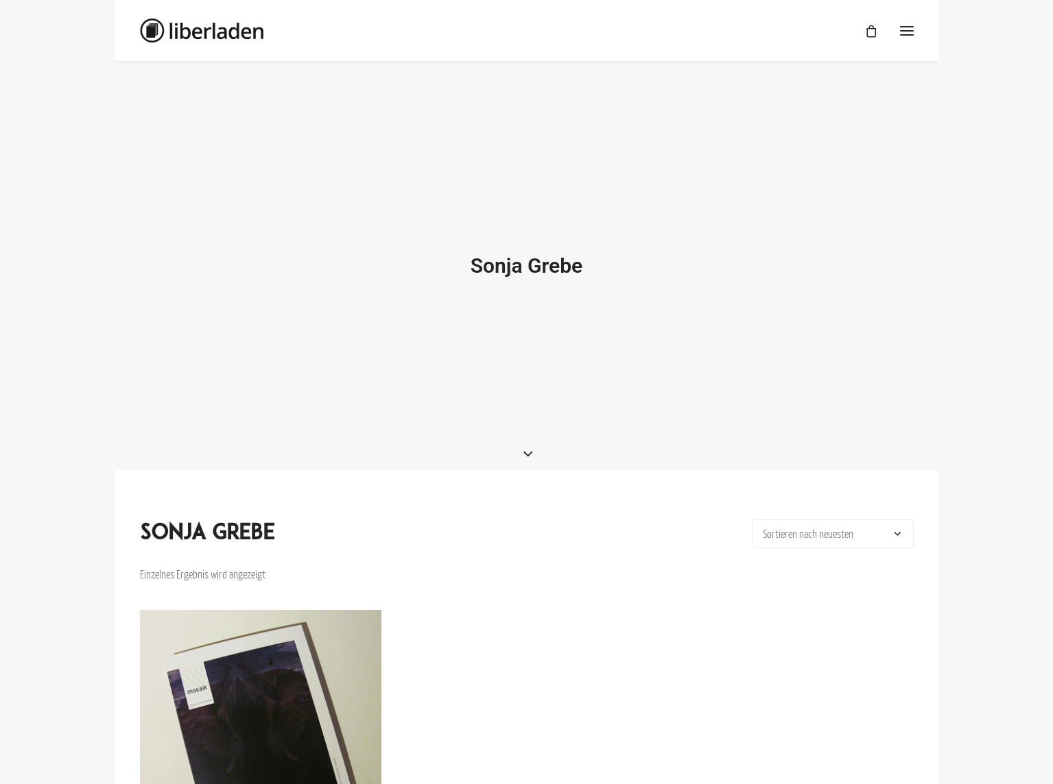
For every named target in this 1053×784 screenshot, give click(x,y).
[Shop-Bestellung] (833, 524)
